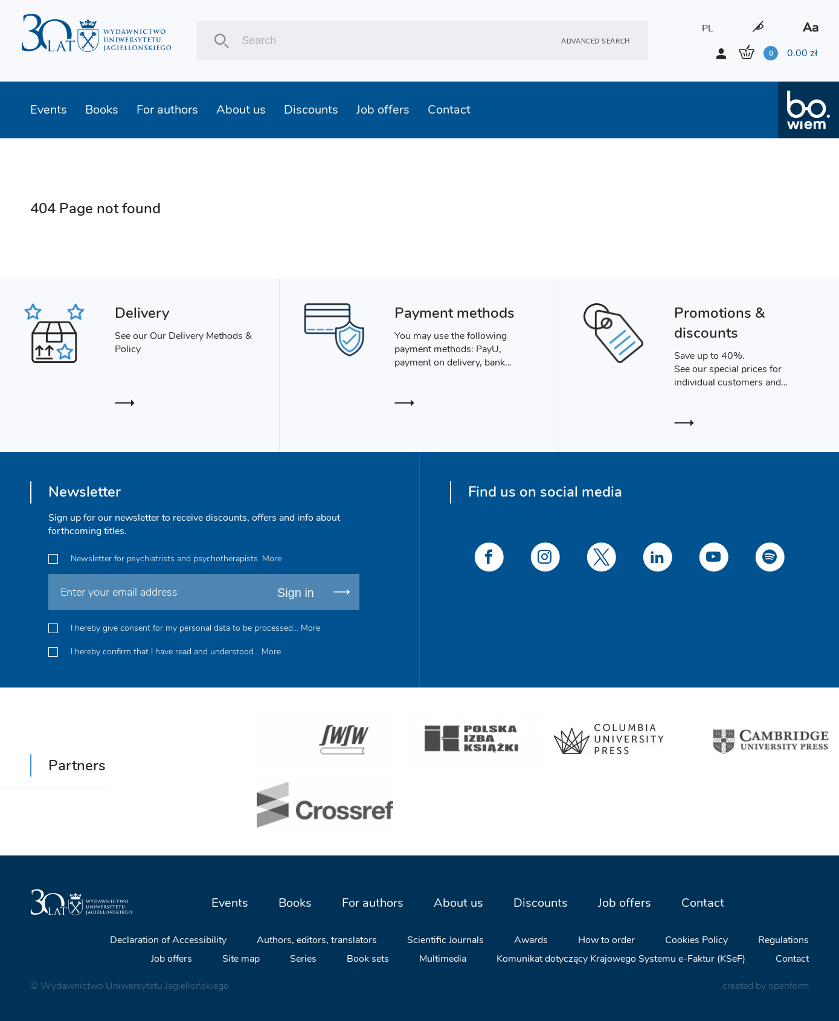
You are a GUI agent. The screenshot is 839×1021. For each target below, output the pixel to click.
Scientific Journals (445, 940)
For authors (167, 109)
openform (788, 986)
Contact (449, 109)
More (271, 558)
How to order (606, 940)
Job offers (383, 109)
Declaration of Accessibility (168, 940)
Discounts (311, 109)
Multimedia (442, 958)
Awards (531, 940)
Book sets (368, 958)
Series (303, 958)
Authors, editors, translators (317, 940)
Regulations (783, 940)
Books (101, 109)
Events (48, 109)
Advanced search (595, 40)
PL (707, 28)
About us (241, 109)
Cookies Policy (696, 940)
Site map (241, 958)
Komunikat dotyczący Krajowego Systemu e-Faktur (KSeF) (621, 958)
